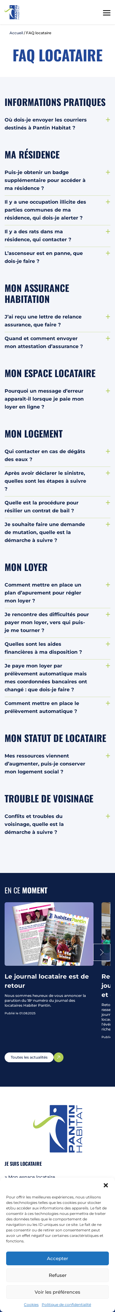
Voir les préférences (57, 1292)
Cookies (31, 1304)
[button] (106, 1185)
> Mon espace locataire (30, 1177)
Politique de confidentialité (66, 1304)
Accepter (57, 1258)
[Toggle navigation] (106, 12)
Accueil (16, 33)
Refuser (58, 1275)
